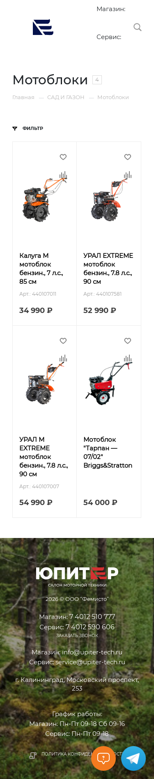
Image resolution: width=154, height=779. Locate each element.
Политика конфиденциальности (83, 754)
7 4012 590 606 (101, 46)
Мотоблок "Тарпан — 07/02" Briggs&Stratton (107, 452)
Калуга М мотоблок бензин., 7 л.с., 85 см (41, 268)
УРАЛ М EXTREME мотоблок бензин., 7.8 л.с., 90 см (43, 457)
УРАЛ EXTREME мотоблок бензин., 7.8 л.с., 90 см (108, 268)
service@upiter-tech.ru (90, 662)
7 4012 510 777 (101, 18)
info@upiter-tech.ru (92, 652)
